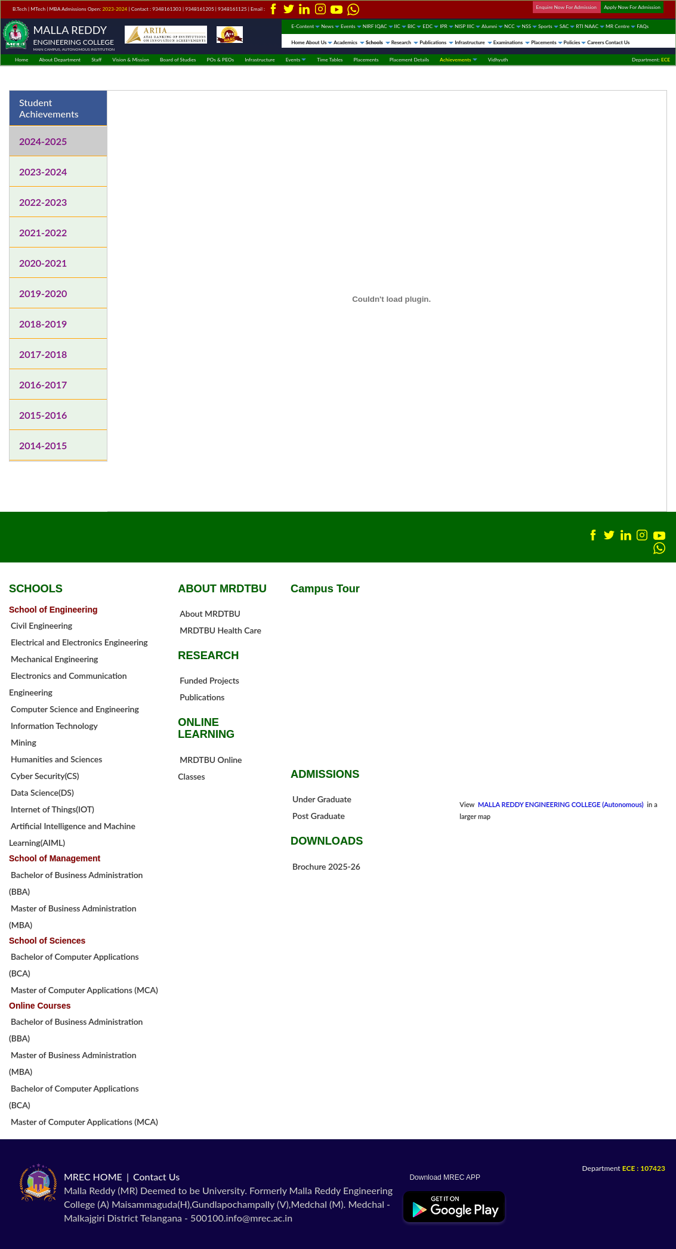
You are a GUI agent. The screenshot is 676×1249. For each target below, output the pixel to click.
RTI (579, 26)
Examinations (511, 42)
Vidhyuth (498, 60)
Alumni (492, 26)
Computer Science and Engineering (75, 709)
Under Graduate (321, 799)
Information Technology (54, 726)
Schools (378, 42)
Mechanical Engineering (54, 659)
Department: (651, 60)
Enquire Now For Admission (567, 7)
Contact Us (618, 42)
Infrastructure (473, 42)
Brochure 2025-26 (326, 866)
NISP (460, 26)
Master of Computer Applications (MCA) (84, 990)
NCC (512, 26)
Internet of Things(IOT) (52, 809)
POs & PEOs (220, 60)
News (330, 26)
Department (623, 1168)
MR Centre (620, 26)
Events (351, 26)
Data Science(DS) (42, 792)
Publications (436, 42)
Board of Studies (178, 60)
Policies (575, 42)
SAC (567, 26)
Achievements (458, 60)
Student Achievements (49, 108)
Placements (546, 42)
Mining (23, 742)
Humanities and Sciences (56, 759)
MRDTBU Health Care (220, 630)
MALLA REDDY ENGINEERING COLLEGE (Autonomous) (561, 804)
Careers (595, 42)
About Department (60, 60)
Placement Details (409, 60)
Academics (349, 42)
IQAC (384, 26)
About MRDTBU (210, 613)
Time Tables (329, 60)
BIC (414, 26)
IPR (446, 26)
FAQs (643, 26)
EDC (430, 26)
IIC (400, 26)
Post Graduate (318, 816)
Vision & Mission (130, 60)
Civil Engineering (41, 625)
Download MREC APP (441, 1177)
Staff (96, 60)
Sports (548, 26)
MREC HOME (93, 1176)
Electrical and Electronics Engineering (79, 642)
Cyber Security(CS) (45, 776)
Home (297, 42)
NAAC (594, 26)
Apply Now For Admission (632, 7)
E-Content (305, 26)
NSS (530, 26)
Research (404, 42)
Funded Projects (209, 680)
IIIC (473, 26)
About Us (319, 42)
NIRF (368, 26)
